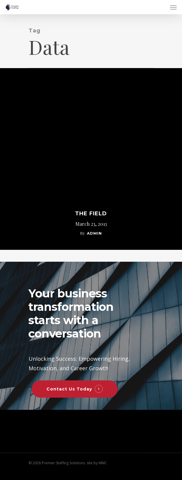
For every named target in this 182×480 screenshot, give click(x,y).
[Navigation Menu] (173, 7)
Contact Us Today (69, 389)
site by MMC (97, 462)
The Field (91, 213)
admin (94, 233)
